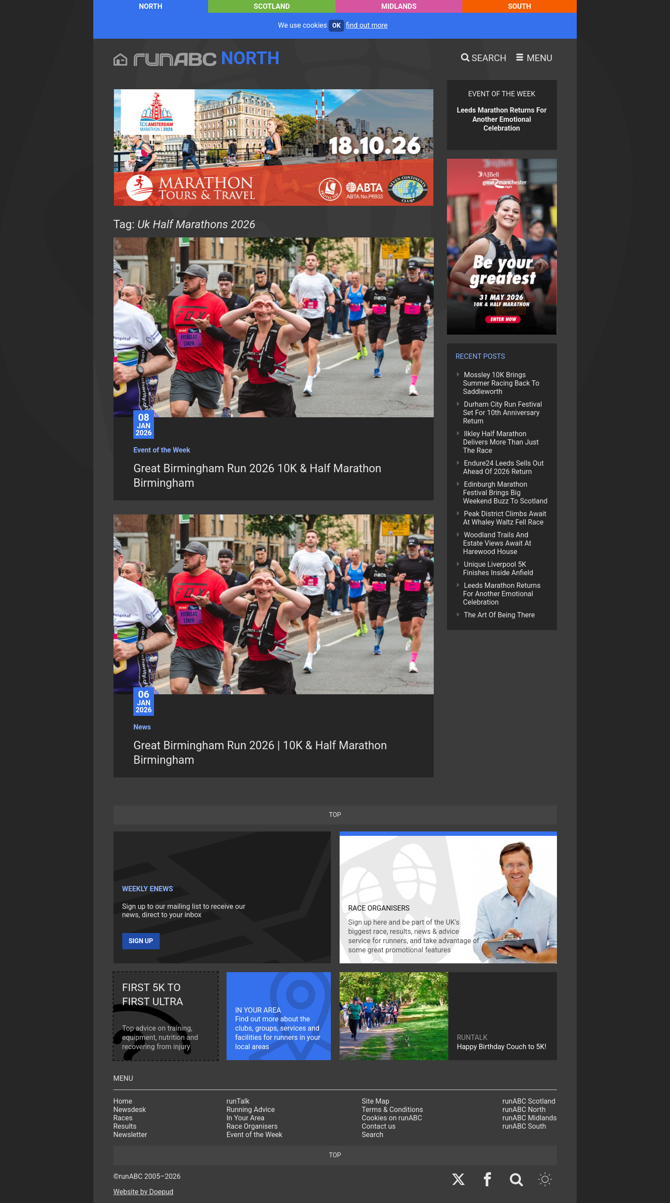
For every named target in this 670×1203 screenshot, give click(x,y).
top (335, 815)
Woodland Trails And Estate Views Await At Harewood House (497, 543)
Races (123, 1118)
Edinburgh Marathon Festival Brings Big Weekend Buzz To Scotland (505, 492)
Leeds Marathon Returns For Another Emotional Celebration (502, 593)
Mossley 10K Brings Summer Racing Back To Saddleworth (501, 383)
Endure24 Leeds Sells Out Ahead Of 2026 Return (503, 467)
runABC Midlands (529, 1118)
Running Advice (251, 1109)
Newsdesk (129, 1109)
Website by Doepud (143, 1192)
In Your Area (246, 1118)
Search (372, 1134)
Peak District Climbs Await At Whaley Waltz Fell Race (505, 518)
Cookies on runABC (392, 1118)
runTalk (238, 1101)
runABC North (524, 1109)
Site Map (375, 1101)
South (519, 6)
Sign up (141, 941)
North (150, 6)
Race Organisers (252, 1126)
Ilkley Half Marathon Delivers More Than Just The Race (501, 442)
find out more (367, 25)
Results (125, 1126)
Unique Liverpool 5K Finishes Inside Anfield (498, 568)
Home (122, 1101)
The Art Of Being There (499, 615)
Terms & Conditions (392, 1109)
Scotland (272, 6)
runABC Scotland (529, 1101)
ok (336, 25)
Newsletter (130, 1134)
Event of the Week (254, 1134)
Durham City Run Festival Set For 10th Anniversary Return (502, 412)
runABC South (524, 1126)
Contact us (378, 1126)
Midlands (399, 6)
